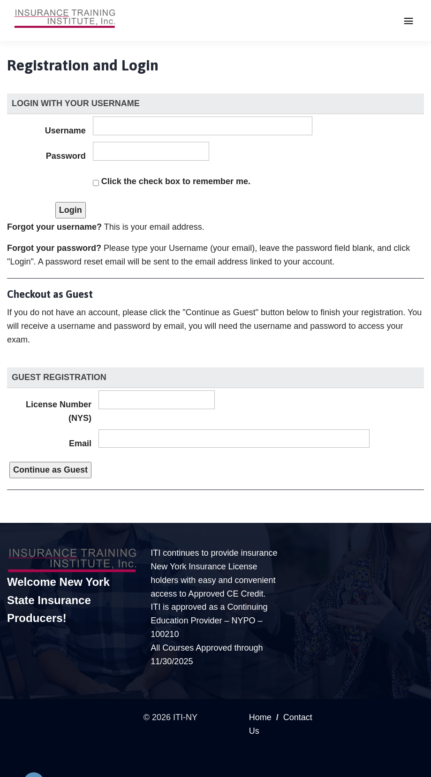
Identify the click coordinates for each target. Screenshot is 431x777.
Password (66, 156)
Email (80, 443)
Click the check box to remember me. (175, 181)
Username (65, 130)
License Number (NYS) (58, 411)
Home (260, 717)
